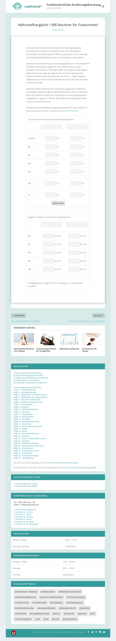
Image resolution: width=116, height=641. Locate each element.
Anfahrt (50, 635)
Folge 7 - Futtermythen (23, 408)
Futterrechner (58, 33)
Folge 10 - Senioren (22, 415)
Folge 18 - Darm (20, 435)
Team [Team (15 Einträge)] (37, 623)
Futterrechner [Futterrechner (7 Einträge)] (39, 606)
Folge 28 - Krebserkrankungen (26, 459)
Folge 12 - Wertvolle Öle (24, 420)
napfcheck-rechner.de (69, 352)
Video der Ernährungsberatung (76, 471)
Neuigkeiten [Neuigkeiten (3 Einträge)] (20, 617)
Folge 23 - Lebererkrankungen (26, 447)
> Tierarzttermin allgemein (25, 513)
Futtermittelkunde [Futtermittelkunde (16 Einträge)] (76, 601)
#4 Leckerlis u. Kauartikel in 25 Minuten (30, 386)
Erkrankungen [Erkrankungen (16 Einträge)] (48, 595)
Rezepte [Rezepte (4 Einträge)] (56, 617)
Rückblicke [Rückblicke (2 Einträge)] (69, 617)
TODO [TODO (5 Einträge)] (45, 623)
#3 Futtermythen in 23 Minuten (27, 384)
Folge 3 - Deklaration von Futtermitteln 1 (31, 398)
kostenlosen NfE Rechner (67, 114)
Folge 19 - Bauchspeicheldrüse (26, 437)
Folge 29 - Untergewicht (24, 461)
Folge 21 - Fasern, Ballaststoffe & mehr (30, 442)
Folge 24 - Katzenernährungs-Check (28, 449)
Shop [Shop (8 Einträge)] (92, 617)
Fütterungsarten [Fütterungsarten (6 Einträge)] (74, 606)
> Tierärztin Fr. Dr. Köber (24, 525)
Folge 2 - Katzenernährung (25, 396)
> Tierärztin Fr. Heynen (23, 520)
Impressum (80, 635)
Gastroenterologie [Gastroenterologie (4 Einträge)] (24, 612)
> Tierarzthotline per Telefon (26, 487)
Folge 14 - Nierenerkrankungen (27, 425)
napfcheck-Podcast (28, 391)
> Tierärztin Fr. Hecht (22, 518)
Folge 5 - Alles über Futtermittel (27, 403)
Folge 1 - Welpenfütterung (25, 393)
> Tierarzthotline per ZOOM (25, 490)
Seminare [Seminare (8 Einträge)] (82, 617)
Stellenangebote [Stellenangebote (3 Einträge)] (23, 623)
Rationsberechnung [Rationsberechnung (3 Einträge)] (39, 617)
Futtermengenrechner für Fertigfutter (46, 353)
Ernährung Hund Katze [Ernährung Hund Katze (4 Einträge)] (70, 595)
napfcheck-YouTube (28, 376)
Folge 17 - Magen (21, 432)
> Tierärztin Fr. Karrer (23, 523)
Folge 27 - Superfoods (23, 456)
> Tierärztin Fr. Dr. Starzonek (26, 528)
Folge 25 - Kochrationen (24, 452)
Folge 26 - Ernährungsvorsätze (26, 454)
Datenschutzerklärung (64, 635)
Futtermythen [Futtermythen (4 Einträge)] (22, 606)
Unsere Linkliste (38, 635)
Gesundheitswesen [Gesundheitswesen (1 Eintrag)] (46, 612)
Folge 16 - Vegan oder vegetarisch (28, 430)
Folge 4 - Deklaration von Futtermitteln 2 (31, 401)
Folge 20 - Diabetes (22, 440)
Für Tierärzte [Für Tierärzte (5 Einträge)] (56, 606)
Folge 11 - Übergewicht (23, 418)
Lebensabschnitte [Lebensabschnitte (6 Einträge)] (67, 612)
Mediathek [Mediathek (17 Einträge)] (84, 612)
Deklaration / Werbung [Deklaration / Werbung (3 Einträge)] (26, 595)
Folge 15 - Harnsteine (23, 427)
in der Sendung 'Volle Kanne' (66, 466)
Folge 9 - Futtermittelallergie (26, 413)
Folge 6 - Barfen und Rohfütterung (28, 406)
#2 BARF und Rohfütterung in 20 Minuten (31, 381)
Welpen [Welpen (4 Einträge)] (55, 623)
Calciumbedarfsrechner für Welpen (24, 353)
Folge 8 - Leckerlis (21, 410)
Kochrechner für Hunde (89, 353)
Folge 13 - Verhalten (22, 422)
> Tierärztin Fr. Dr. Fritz (23, 515)
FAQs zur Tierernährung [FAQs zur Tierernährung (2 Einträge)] (51, 601)
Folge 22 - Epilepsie (22, 444)
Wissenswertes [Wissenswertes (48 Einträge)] (70, 623)
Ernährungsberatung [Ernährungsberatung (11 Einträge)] (25, 601)
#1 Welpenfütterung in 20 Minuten (28, 379)
